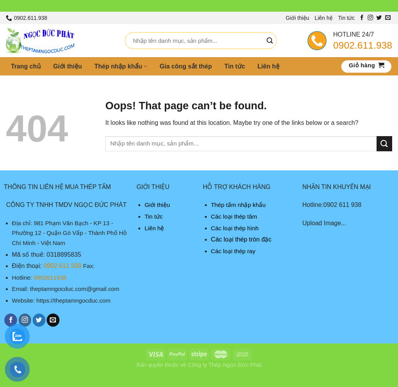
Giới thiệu (297, 18)
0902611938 (49, 277)
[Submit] (269, 40)
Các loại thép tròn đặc (241, 239)
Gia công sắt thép (186, 66)
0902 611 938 (63, 266)
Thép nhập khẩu (120, 66)
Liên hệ (324, 18)
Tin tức (346, 18)
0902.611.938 (362, 45)
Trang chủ (26, 66)
